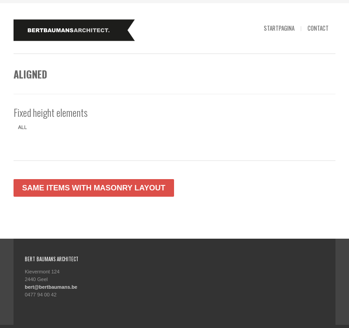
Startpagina (279, 27)
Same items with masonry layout (93, 188)
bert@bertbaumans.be (51, 287)
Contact (318, 27)
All (22, 127)
